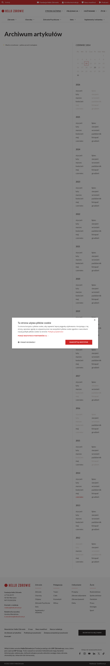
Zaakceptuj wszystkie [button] (78, 342)
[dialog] (55, 333)
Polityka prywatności (55, 332)
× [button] (94, 320)
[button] (55, 336)
